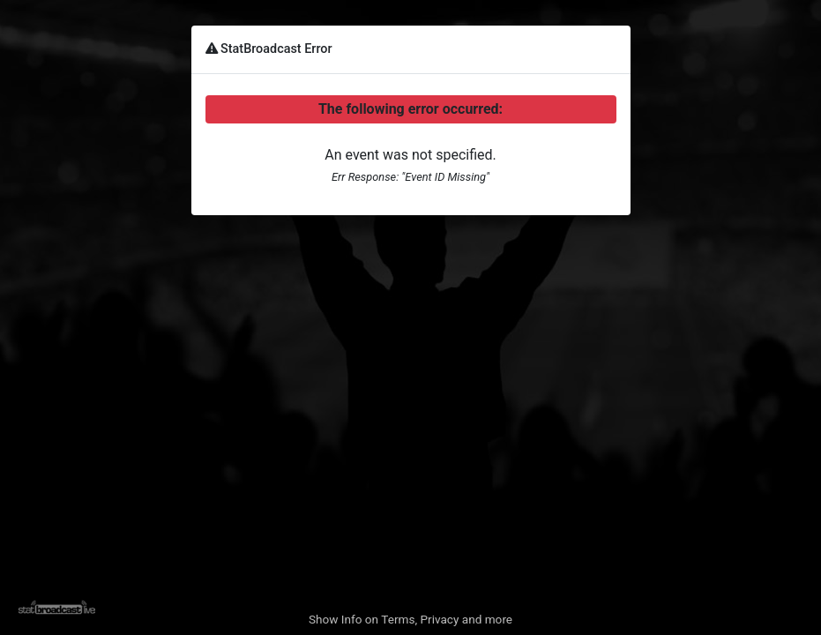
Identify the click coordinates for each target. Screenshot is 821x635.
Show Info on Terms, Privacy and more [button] (410, 619)
